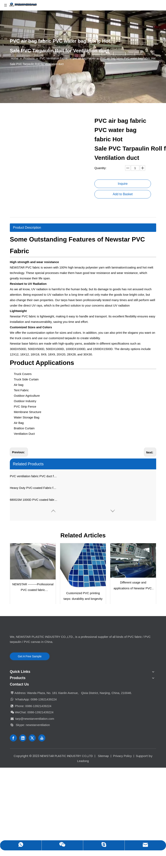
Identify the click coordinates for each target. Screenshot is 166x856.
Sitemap (103, 756)
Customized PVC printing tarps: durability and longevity (83, 596)
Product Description (27, 227)
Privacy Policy (122, 756)
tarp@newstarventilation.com (34, 718)
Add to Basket (123, 194)
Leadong (83, 761)
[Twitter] (32, 737)
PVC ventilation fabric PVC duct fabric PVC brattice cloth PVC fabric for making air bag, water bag (34, 476)
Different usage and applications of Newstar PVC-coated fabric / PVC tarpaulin (133, 586)
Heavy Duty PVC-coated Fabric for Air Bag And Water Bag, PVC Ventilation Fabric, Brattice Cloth (34, 487)
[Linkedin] (22, 737)
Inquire (123, 183)
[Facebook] (13, 737)
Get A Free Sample (30, 656)
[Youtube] (41, 737)
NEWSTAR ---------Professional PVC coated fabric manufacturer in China (33, 587)
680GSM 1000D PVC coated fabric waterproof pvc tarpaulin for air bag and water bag (34, 499)
